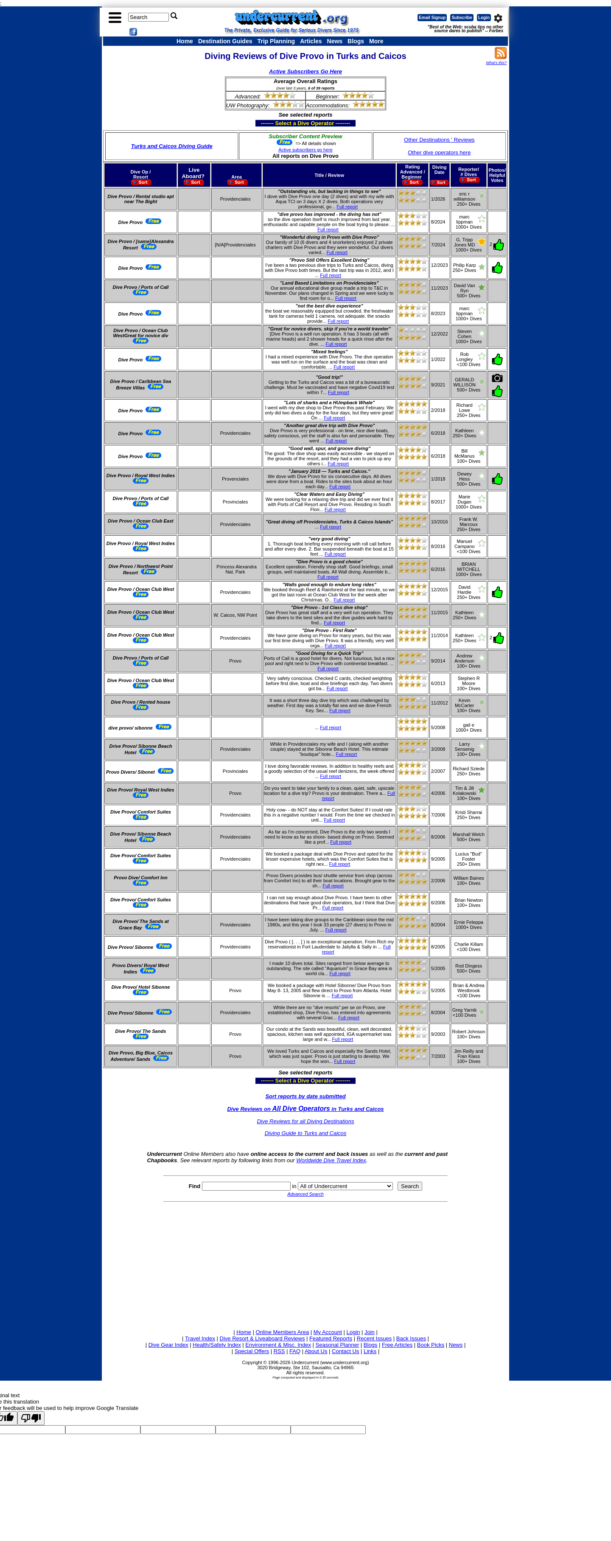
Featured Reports (330, 1338)
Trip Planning (276, 41)
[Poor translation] (31, 1418)
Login (484, 17)
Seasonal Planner (337, 1345)
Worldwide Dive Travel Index (331, 1160)
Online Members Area (282, 1332)
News (335, 41)
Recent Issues (374, 1338)
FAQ (294, 1351)
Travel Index (200, 1338)
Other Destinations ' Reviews (439, 140)
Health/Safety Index (217, 1345)
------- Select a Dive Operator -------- (264, 123)
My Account (328, 1332)
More (376, 41)
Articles (311, 41)
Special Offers (252, 1351)
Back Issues (411, 1338)
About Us (316, 1351)
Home (185, 41)
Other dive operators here (439, 152)
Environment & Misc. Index (278, 1345)
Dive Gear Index (168, 1345)
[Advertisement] (305, 1264)
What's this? (496, 63)
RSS (279, 1351)
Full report (347, 206)
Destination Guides (225, 41)
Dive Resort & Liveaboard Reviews (262, 1338)
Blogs (356, 41)
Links (370, 1351)
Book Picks (430, 1345)
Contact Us (345, 1351)
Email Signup (432, 17)
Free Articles (397, 1345)
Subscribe (461, 17)
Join (369, 1332)
